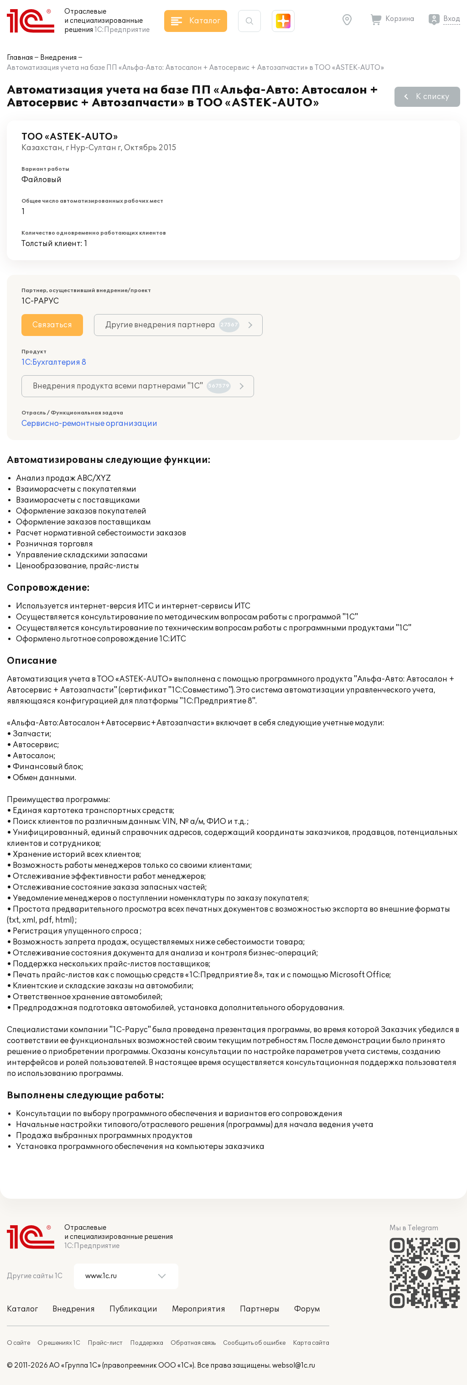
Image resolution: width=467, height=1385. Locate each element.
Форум (307, 1309)
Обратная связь (193, 1343)
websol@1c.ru (293, 1365)
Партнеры (260, 1309)
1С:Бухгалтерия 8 (53, 362)
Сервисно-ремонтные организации (89, 423)
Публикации (133, 1309)
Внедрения (58, 58)
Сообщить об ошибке (254, 1343)
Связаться (52, 325)
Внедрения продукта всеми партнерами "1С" (132, 386)
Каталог (22, 1309)
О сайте (18, 1343)
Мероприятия (198, 1309)
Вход (451, 19)
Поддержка (146, 1343)
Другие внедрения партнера (172, 325)
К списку (432, 96)
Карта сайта (311, 1343)
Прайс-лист (105, 1343)
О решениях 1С (58, 1343)
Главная (20, 58)
